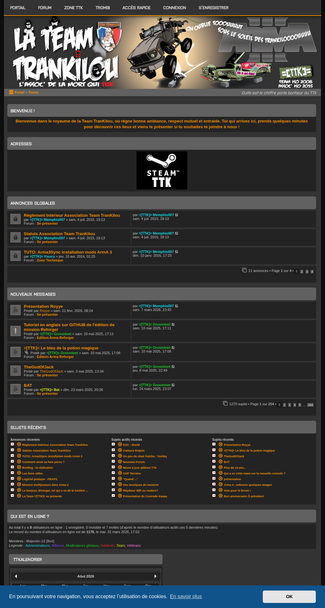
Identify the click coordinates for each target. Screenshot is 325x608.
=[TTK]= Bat (49, 390)
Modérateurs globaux (82, 545)
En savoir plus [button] (186, 596)
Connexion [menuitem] (174, 7)
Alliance (58, 545)
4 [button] (312, 271)
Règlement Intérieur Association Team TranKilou (72, 215)
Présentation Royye (43, 306)
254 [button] (310, 405)
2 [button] (301, 271)
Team (120, 545)
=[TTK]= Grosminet (55, 334)
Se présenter (47, 223)
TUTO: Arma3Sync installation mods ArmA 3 (68, 252)
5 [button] (300, 405)
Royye (45, 311)
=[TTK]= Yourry (42, 256)
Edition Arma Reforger (55, 338)
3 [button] (307, 271)
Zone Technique (50, 260)
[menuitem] (45, 7)
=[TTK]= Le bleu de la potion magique (61, 348)
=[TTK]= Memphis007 (47, 219)
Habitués (107, 545)
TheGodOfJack (39, 367)
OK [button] (289, 596)
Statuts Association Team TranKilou (59, 233)
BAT (28, 385)
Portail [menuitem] (17, 7)
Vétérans (134, 545)
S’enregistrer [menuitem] (214, 7)
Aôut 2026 (85, 576)
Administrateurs (37, 545)
